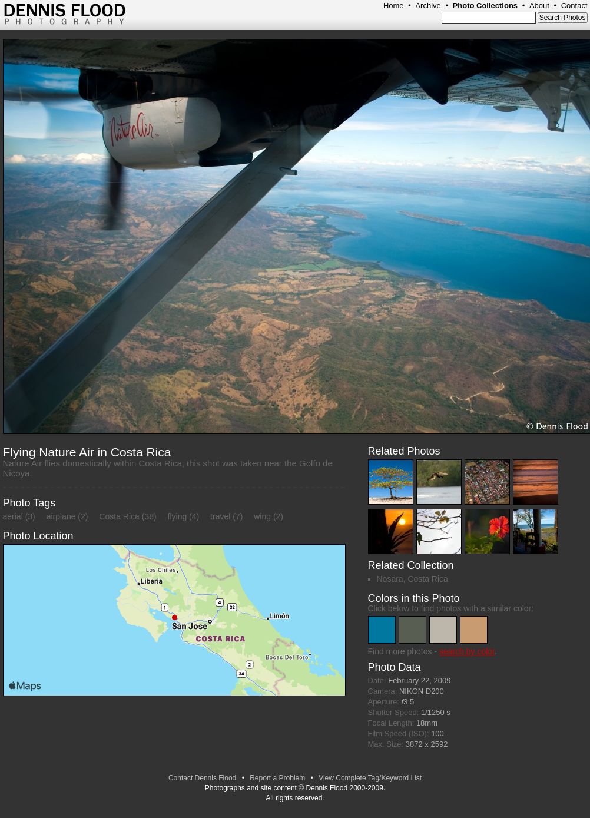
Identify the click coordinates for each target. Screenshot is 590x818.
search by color (467, 651)
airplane (61, 516)
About (539, 5)
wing (262, 516)
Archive (427, 5)
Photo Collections (485, 5)
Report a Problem (277, 778)
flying (177, 516)
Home (393, 5)
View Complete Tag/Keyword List (370, 778)
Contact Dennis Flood (202, 778)
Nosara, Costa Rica (412, 579)
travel (220, 516)
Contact (574, 5)
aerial (13, 516)
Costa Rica (119, 516)
